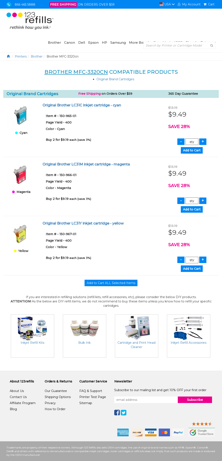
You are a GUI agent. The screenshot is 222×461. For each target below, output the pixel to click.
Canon (69, 42)
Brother (54, 42)
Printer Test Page (92, 397)
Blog (13, 409)
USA (167, 4)
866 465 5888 (25, 4)
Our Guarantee (56, 391)
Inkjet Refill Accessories (188, 343)
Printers (21, 56)
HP (104, 42)
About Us (17, 391)
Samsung (118, 42)
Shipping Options (58, 397)
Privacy (50, 403)
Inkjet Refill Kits (32, 343)
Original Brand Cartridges (115, 79)
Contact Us (18, 397)
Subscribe (195, 400)
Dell (81, 42)
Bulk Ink (84, 343)
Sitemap (85, 403)
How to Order (55, 409)
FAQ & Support (90, 391)
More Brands (139, 42)
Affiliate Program (23, 403)
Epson (93, 42)
